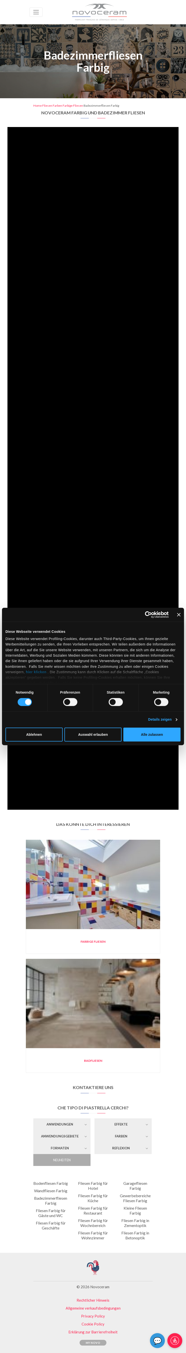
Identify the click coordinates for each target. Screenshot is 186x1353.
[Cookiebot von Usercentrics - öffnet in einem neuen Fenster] (147, 614)
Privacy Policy (93, 1316)
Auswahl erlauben (93, 735)
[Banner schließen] (179, 614)
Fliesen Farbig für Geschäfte (51, 1225)
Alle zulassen (152, 735)
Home (37, 105)
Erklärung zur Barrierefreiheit (93, 1332)
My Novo (93, 1342)
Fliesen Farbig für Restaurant (93, 1210)
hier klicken (36, 672)
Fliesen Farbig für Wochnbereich (93, 1223)
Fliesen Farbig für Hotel (93, 1186)
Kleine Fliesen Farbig (135, 1210)
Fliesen (47, 105)
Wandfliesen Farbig (50, 1190)
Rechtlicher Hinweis (93, 1300)
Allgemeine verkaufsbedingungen (93, 1308)
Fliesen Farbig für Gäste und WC (51, 1213)
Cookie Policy (93, 1324)
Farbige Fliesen (73, 105)
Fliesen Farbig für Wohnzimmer (93, 1235)
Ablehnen (34, 735)
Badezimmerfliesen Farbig (50, 1200)
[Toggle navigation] (36, 12)
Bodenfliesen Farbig (50, 1183)
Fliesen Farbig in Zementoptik (135, 1223)
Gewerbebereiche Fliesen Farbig (135, 1198)
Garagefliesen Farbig (135, 1186)
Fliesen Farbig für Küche (93, 1198)
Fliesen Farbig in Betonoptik (135, 1235)
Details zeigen (160, 719)
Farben (57, 105)
